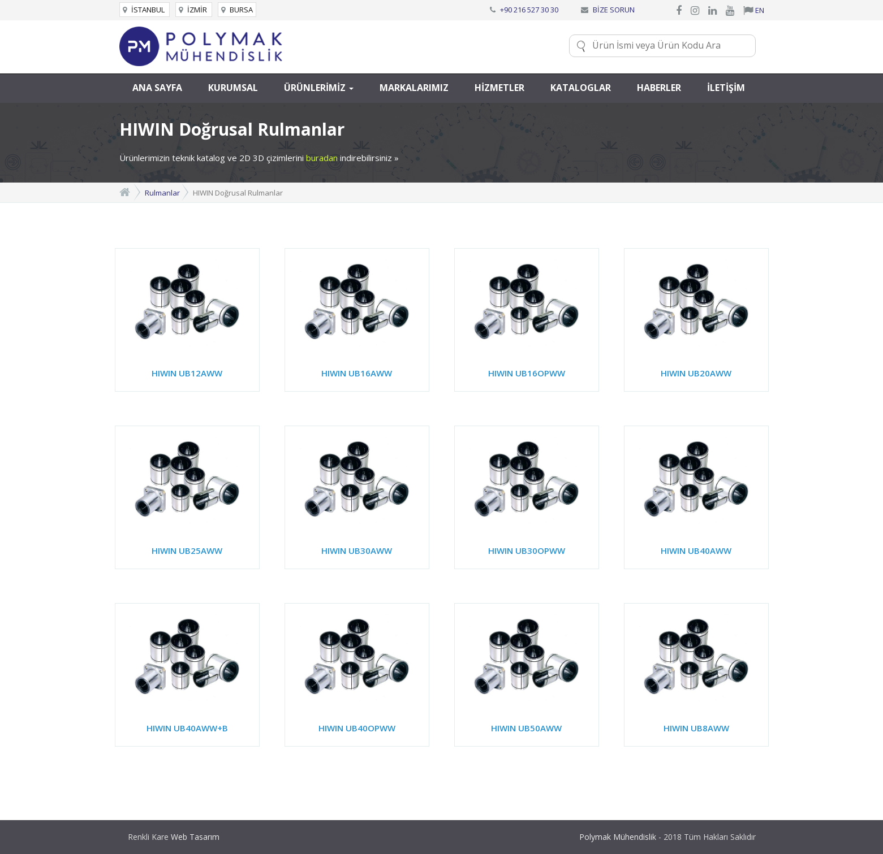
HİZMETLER (499, 87)
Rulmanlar (162, 193)
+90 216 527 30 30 (529, 10)
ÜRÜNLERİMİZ (319, 87)
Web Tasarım (195, 836)
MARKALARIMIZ (414, 87)
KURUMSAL (233, 87)
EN (753, 10)
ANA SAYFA (157, 87)
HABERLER (659, 87)
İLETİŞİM (726, 87)
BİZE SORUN (614, 10)
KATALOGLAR (580, 87)
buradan (322, 157)
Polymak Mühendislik (617, 836)
